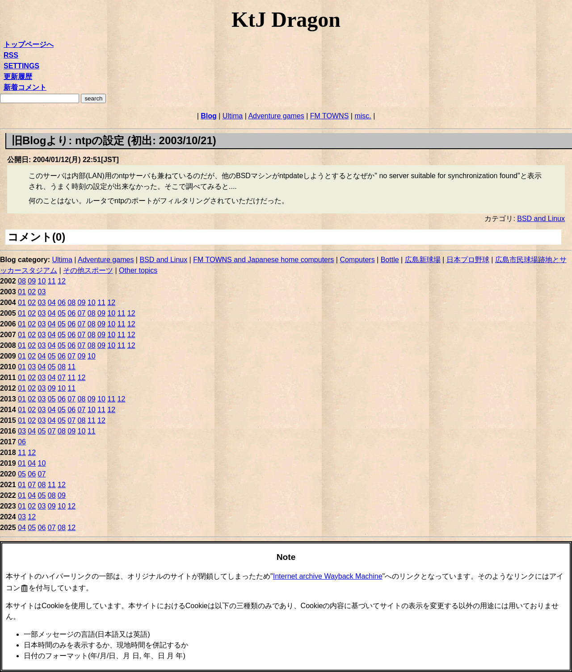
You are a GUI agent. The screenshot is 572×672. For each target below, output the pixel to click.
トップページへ (29, 44)
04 (52, 302)
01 (22, 292)
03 (42, 292)
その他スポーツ (88, 270)
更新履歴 (18, 76)
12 (62, 281)
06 (62, 302)
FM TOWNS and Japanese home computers (263, 259)
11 (52, 281)
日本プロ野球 (467, 259)
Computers (357, 259)
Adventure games (276, 116)
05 (62, 313)
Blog (209, 116)
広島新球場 (423, 259)
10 (42, 281)
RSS (11, 55)
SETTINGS (21, 66)
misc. (362, 116)
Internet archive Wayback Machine (328, 576)
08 (22, 281)
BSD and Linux (541, 218)
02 (32, 292)
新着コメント (25, 87)
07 (82, 313)
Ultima (233, 116)
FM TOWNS (329, 116)
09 (32, 281)
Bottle (390, 259)
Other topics (138, 270)
